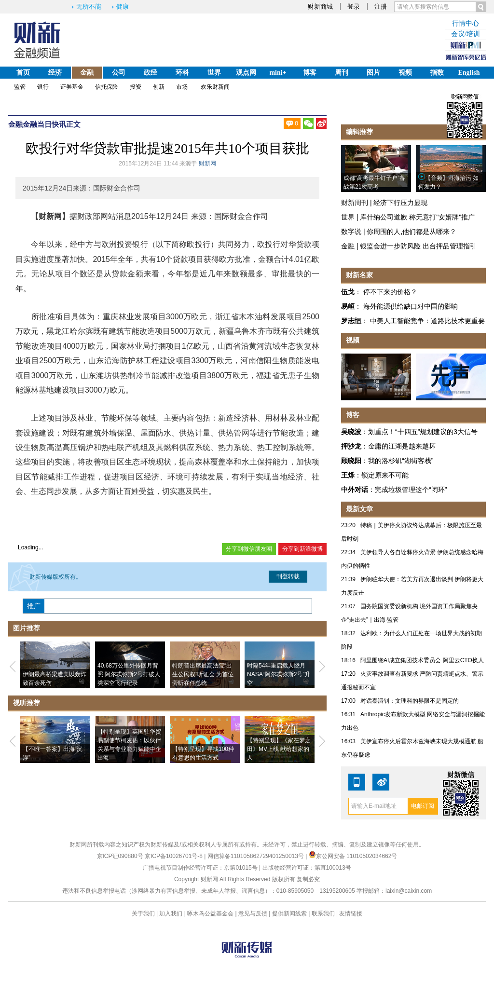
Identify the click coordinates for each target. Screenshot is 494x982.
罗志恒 (351, 321)
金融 (87, 72)
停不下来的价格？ (390, 292)
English (469, 72)
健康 (122, 6)
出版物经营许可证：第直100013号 (306, 867)
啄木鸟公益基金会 (211, 913)
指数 (437, 72)
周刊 (341, 72)
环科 (182, 72)
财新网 (207, 163)
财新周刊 (354, 202)
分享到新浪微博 (302, 549)
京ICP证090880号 (120, 856)
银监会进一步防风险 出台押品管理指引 (418, 246)
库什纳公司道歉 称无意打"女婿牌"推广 (417, 217)
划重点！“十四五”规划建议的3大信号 (423, 432)
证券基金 (71, 86)
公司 (118, 72)
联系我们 (323, 913)
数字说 (351, 231)
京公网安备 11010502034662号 (353, 856)
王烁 (348, 475)
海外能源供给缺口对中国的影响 (410, 306)
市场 (182, 86)
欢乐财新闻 (215, 86)
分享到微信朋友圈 (249, 549)
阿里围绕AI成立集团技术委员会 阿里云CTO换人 (422, 660)
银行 (43, 86)
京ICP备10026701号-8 (174, 856)
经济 (55, 72)
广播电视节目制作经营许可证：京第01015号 (200, 867)
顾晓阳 (351, 460)
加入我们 (170, 913)
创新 (159, 86)
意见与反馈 (252, 913)
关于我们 (143, 913)
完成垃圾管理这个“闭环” (411, 489)
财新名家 (359, 275)
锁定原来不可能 (385, 475)
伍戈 (348, 292)
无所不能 (88, 6)
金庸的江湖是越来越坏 (402, 446)
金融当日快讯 (44, 124)
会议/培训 (465, 34)
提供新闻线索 (289, 913)
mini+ (277, 72)
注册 (380, 6)
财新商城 (320, 6)
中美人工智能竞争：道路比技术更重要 (427, 321)
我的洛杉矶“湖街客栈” (400, 460)
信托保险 (106, 86)
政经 (150, 72)
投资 (135, 86)
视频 (405, 72)
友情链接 (350, 913)
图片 (373, 72)
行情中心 (465, 23)
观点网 (246, 72)
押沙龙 (351, 446)
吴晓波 (351, 432)
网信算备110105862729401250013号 (256, 856)
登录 (353, 6)
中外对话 (354, 489)
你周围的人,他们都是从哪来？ (411, 231)
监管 (20, 86)
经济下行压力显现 (400, 202)
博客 (309, 72)
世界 (214, 72)
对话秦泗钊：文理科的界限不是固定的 (409, 700)
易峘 (348, 306)
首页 (23, 72)
